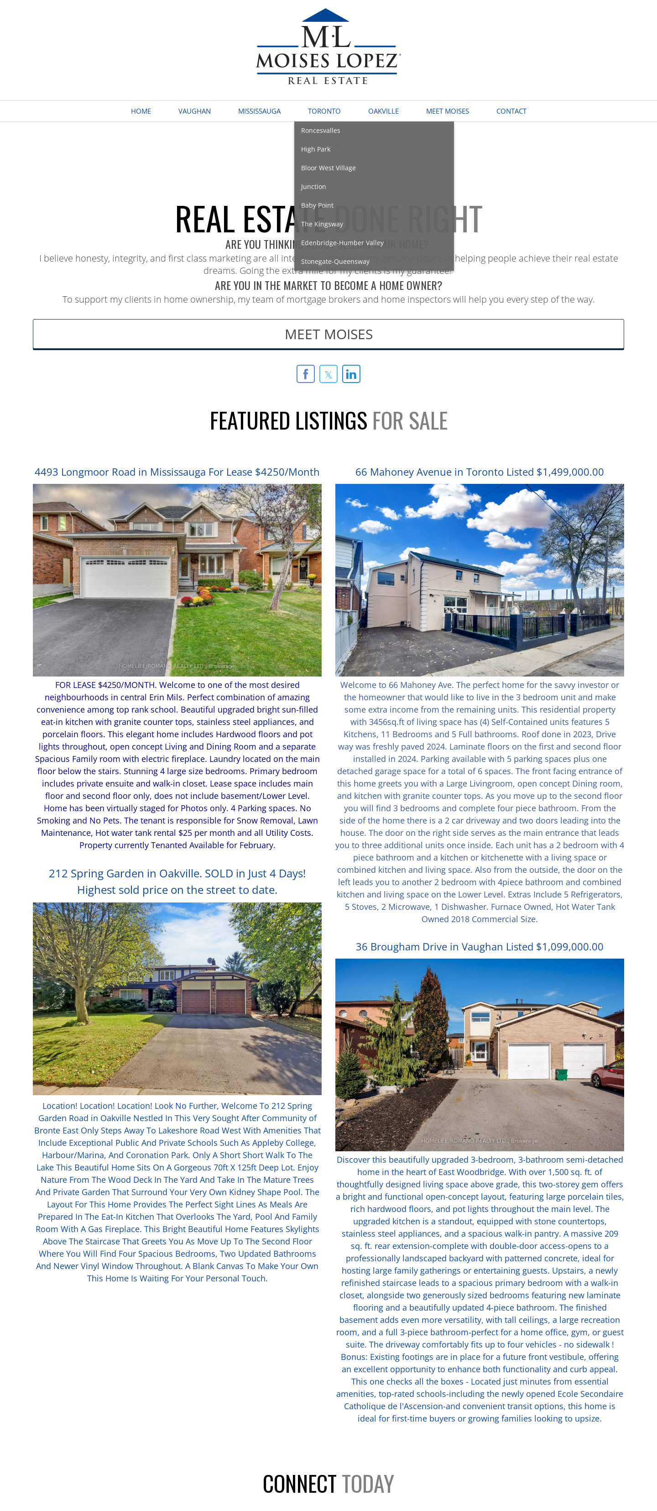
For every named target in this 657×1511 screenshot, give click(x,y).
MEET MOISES (329, 334)
